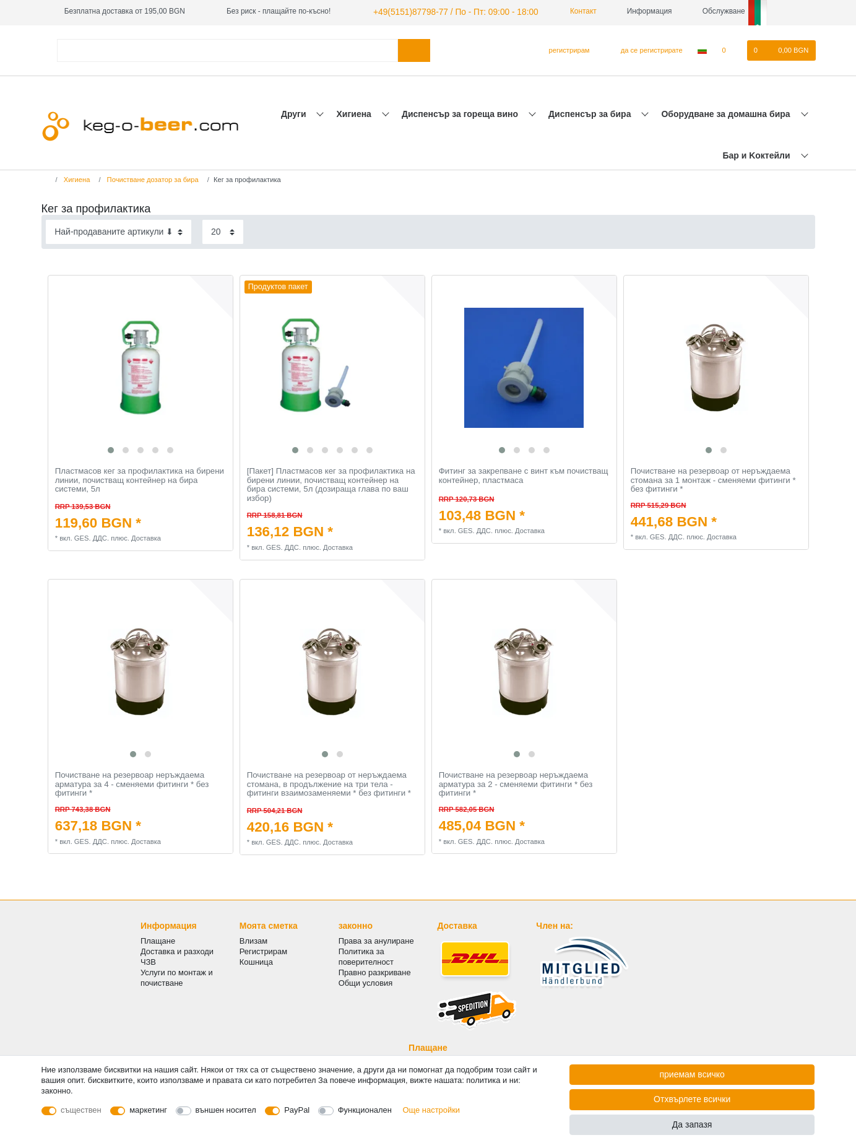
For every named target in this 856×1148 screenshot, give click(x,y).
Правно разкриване (375, 971)
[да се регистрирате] (645, 48)
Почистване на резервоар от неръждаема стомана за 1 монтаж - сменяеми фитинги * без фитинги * (713, 478)
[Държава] (702, 48)
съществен (81, 1110)
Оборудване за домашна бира (726, 112)
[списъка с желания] (730, 48)
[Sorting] (118, 230)
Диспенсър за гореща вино (461, 112)
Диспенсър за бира (590, 112)
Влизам (253, 939)
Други (294, 112)
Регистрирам (263, 949)
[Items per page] (222, 230)
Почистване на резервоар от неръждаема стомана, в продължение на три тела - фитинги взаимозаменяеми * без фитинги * (329, 782)
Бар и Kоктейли (757, 154)
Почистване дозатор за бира (152, 178)
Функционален (365, 1110)
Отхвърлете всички (692, 1099)
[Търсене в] (414, 48)
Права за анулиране (376, 939)
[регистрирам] (564, 48)
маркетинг (148, 1110)
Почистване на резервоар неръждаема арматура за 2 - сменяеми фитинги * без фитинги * (516, 782)
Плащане (158, 939)
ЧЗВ (148, 960)
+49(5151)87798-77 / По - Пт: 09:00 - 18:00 (443, 11)
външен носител (226, 1110)
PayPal (296, 1110)
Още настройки (431, 1110)
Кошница (256, 960)
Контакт (563, 11)
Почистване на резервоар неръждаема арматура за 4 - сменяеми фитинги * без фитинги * (132, 782)
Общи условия (366, 981)
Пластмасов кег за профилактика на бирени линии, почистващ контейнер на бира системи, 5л (139, 478)
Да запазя (692, 1124)
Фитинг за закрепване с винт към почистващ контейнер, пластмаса (523, 474)
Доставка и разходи (177, 949)
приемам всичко (691, 1074)
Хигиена (355, 112)
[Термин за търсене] (228, 48)
